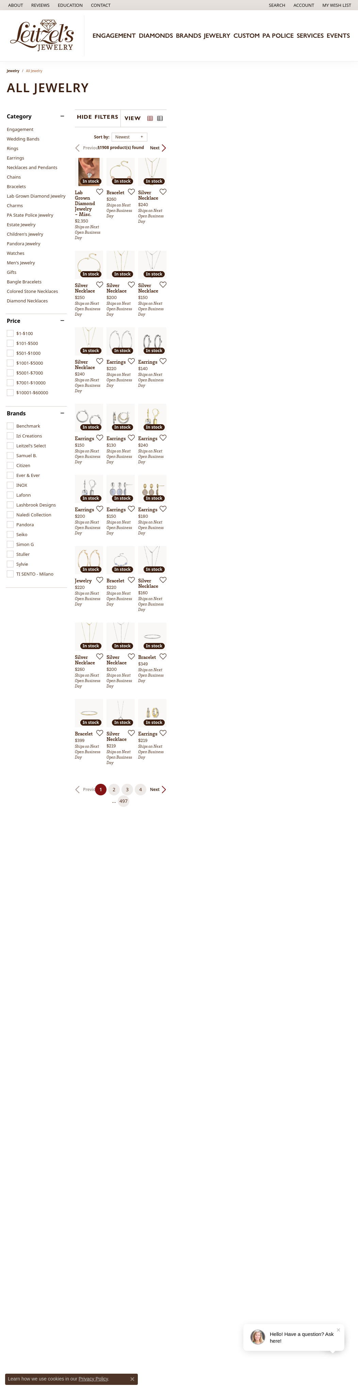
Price (13, 321)
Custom (246, 35)
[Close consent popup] (132, 1379)
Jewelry (13, 70)
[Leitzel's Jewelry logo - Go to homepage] (43, 35)
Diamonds (156, 35)
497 (242, 1146)
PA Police (278, 35)
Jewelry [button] (217, 35)
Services (310, 35)
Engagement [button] (114, 35)
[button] (69, 5)
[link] (15, 5)
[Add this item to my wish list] (159, 253)
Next (339, 148)
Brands (16, 413)
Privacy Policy (93, 1378)
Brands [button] (188, 35)
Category (19, 116)
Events (338, 35)
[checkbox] (20, 333)
